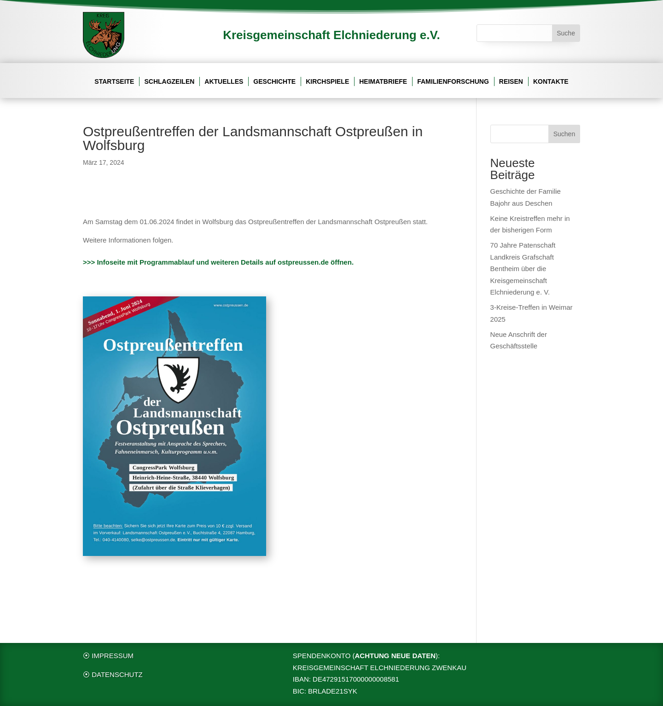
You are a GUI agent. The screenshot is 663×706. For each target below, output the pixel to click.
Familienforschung (453, 81)
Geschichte (274, 81)
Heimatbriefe (383, 81)
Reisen (511, 81)
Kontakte (551, 81)
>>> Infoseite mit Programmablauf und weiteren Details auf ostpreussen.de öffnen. (218, 262)
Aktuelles (223, 81)
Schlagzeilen (169, 81)
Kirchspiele (327, 81)
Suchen (564, 134)
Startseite (114, 81)
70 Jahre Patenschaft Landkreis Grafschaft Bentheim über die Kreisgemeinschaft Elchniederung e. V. (523, 268)
